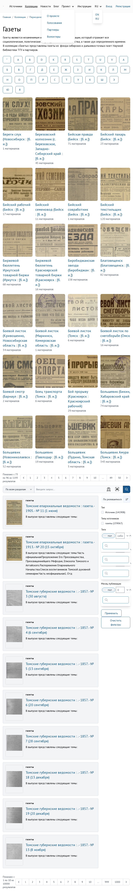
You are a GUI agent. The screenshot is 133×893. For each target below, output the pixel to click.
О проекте (53, 16)
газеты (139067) (114, 523)
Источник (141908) (115, 512)
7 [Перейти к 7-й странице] (73, 477)
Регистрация (123, 6)
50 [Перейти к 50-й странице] (119, 477)
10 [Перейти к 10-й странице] (95, 477)
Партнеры (53, 29)
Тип (103, 507)
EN (97, 14)
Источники (15, 6)
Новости (45, 6)
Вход (109, 6)
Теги (103, 529)
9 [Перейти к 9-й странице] (87, 477)
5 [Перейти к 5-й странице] (58, 477)
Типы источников (110, 518)
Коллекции (31, 6)
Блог (56, 6)
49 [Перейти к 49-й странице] (111, 477)
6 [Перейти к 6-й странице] (65, 477)
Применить (111, 613)
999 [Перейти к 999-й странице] (107, 882)
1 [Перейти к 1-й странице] (30, 477)
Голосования (54, 22)
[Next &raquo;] (127, 478)
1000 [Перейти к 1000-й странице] (117, 882)
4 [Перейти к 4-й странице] (46, 882)
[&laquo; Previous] (23, 478)
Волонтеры (53, 36)
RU (97, 18)
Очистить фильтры (115, 622)
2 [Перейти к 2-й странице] (37, 477)
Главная (7, 17)
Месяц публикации (111, 583)
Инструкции (84, 6)
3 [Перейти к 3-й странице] (44, 477)
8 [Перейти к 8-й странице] (80, 477)
